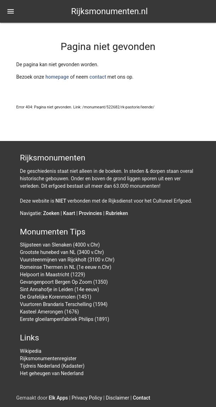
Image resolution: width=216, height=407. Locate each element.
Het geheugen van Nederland (52, 373)
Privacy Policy (87, 398)
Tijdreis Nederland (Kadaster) (52, 366)
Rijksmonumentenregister (48, 358)
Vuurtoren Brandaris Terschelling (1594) (64, 304)
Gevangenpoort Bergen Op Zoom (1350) (64, 282)
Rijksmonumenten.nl (109, 11)
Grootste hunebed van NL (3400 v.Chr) (62, 252)
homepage (57, 77)
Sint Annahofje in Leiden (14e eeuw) (59, 289)
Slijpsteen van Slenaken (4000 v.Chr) (60, 245)
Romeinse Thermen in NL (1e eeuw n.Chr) (65, 267)
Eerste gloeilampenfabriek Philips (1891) (64, 319)
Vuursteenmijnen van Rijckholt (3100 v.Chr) (67, 259)
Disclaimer (117, 398)
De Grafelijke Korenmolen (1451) (55, 297)
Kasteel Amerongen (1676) (49, 312)
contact (98, 77)
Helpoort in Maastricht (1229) (52, 274)
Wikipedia (30, 351)
